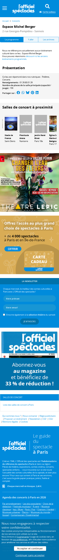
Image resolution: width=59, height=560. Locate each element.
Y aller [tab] (31, 39)
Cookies (24, 421)
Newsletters (35, 418)
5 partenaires (23, 536)
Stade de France (9, 137)
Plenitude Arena (24, 137)
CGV (44, 418)
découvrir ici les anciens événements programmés (25, 57)
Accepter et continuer (30, 548)
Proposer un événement (15, 418)
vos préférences (20, 539)
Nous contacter (30, 415)
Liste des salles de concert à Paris (18, 404)
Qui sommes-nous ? (11, 415)
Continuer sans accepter (30, 555)
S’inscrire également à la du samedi (30, 314)
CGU (51, 418)
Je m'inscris (30, 321)
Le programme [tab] (12, 39)
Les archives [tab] (48, 39)
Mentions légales (10, 421)
